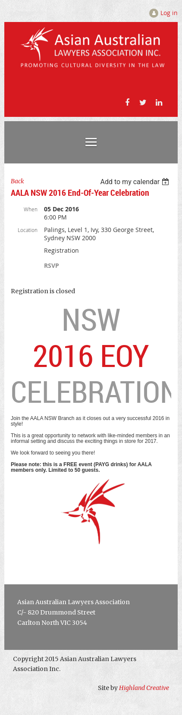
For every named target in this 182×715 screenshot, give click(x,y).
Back (17, 181)
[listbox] (135, 181)
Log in (169, 13)
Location (28, 229)
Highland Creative (144, 688)
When (31, 209)
